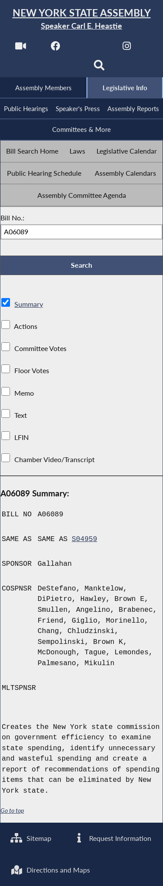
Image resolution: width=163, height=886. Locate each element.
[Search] (99, 68)
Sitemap (31, 837)
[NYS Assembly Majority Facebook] (56, 48)
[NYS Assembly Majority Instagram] (126, 48)
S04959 (84, 540)
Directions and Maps (50, 870)
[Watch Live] (20, 48)
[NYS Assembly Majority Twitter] (91, 48)
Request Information (112, 837)
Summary (28, 305)
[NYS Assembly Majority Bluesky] (63, 68)
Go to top (12, 811)
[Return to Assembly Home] (81, 19)
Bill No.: (12, 218)
